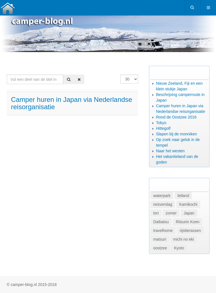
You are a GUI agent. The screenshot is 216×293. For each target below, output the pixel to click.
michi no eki (183, 239)
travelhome (163, 230)
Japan (189, 213)
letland (183, 195)
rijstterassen (190, 230)
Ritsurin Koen (187, 222)
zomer (171, 213)
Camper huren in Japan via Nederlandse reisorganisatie (71, 103)
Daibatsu (161, 222)
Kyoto (179, 248)
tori (156, 213)
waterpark (161, 195)
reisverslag (162, 204)
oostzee (160, 248)
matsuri (159, 239)
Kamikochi (188, 204)
